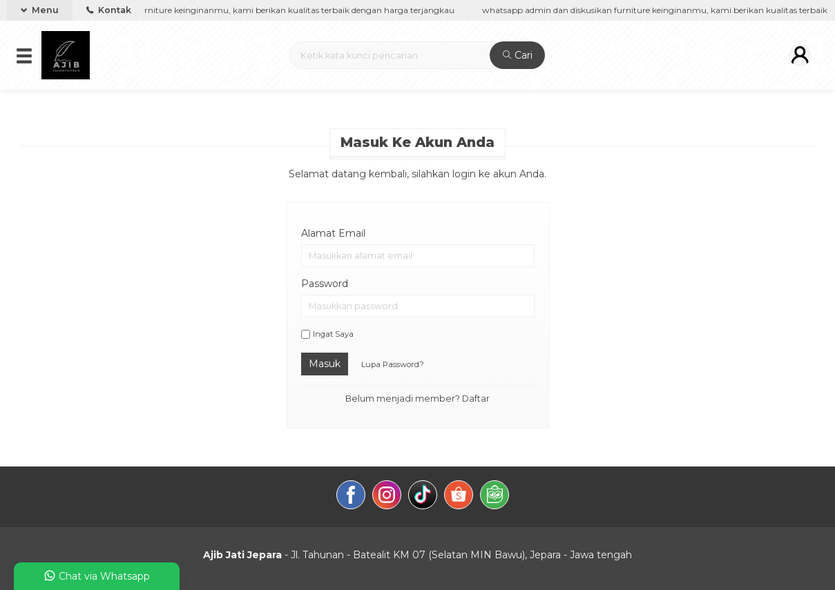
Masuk (324, 363)
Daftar (476, 398)
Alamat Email (333, 233)
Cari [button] (517, 55)
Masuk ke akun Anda (417, 142)
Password (324, 283)
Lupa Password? (392, 364)
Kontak (108, 10)
